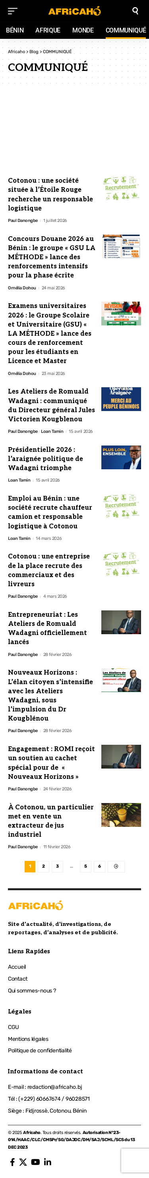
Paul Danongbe (23, 220)
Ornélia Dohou (22, 288)
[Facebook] (12, 1162)
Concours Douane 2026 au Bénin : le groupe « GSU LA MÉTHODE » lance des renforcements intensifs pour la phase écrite (51, 257)
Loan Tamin (52, 431)
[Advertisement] (74, 131)
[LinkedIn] (47, 1162)
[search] (135, 11)
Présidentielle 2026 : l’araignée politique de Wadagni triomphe (45, 459)
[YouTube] (35, 1162)
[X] (23, 1162)
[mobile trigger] (14, 11)
